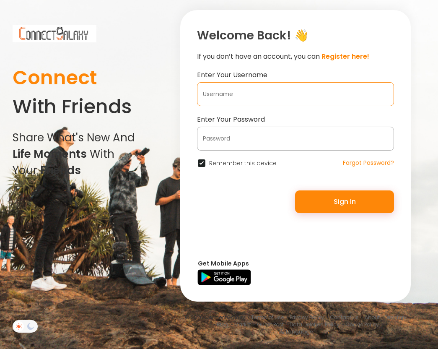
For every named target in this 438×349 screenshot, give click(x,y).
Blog (222, 324)
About (372, 317)
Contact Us (344, 317)
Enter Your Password (231, 119)
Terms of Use (267, 317)
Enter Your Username (232, 75)
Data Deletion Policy (315, 324)
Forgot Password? (368, 163)
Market (242, 324)
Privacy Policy (307, 317)
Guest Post (270, 324)
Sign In (345, 201)
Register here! (345, 56)
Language (295, 331)
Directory (395, 317)
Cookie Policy (362, 324)
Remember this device (243, 163)
